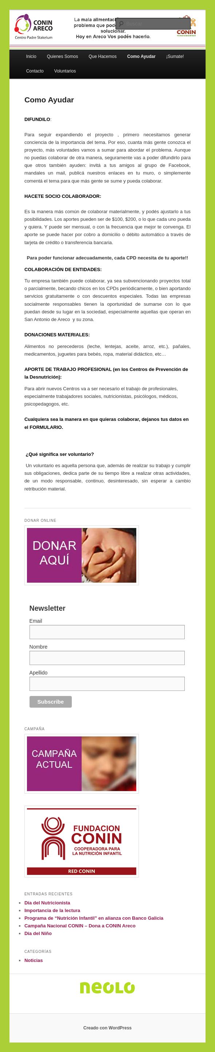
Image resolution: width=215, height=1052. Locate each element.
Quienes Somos (62, 56)
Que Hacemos (103, 56)
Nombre (39, 647)
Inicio (31, 56)
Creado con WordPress (107, 1028)
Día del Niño (38, 933)
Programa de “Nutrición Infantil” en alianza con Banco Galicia (93, 918)
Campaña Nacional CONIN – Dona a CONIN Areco (80, 925)
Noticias (33, 960)
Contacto (35, 71)
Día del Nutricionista (47, 903)
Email (36, 621)
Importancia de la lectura (52, 910)
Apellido (39, 673)
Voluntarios (65, 71)
